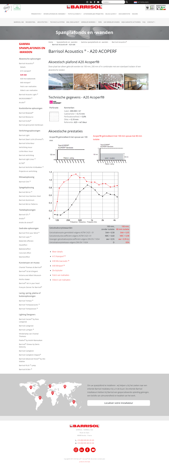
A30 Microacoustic (60, 261)
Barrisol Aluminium (26, 200)
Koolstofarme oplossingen (30, 108)
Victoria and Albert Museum (30, 275)
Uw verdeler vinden (112, 22)
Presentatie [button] (36, 14)
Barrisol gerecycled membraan (31, 125)
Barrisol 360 (19, 22)
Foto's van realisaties (28, 86)
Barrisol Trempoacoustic (29, 305)
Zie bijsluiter (57, 270)
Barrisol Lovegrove (26, 326)
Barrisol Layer (25, 237)
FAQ (143, 22)
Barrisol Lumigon (26, 329)
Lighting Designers (27, 314)
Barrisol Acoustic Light (28, 94)
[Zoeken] (126, 2)
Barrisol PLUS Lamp (27, 365)
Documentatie (124, 14)
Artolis (22, 218)
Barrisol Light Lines (27, 159)
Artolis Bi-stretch (26, 222)
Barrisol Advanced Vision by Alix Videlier (32, 360)
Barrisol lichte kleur (26, 143)
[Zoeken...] (113, 2)
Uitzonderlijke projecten (93, 14)
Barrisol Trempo (26, 301)
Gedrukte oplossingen (29, 228)
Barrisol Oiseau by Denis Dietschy (29, 345)
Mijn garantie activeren (131, 22)
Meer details (57, 251)
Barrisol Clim (25, 181)
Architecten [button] (42, 22)
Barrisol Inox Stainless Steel (30, 196)
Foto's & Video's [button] (74, 14)
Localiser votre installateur (118, 403)
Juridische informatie (84, 461)
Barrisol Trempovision (28, 308)
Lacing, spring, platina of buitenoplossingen (29, 294)
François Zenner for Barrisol (30, 287)
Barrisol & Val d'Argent (28, 271)
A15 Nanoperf (59, 256)
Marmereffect (24, 257)
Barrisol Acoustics (26, 63)
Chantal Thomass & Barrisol (30, 267)
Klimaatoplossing (26, 177)
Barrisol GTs (24, 214)
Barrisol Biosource (26, 117)
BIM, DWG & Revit (72, 22)
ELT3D (22, 163)
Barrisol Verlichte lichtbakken (31, 167)
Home (50, 42)
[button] (142, 2)
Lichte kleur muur (26, 151)
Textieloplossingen (27, 210)
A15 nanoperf (25, 71)
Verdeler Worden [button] (88, 22)
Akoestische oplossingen (30, 58)
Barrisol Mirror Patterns (28, 204)
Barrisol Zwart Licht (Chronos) (31, 139)
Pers (100, 22)
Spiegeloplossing (26, 187)
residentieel (30, 22)
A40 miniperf (25, 82)
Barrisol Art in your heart (29, 283)
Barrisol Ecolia (25, 121)
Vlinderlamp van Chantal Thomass (28, 335)
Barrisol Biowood (26, 113)
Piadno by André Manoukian (30, 340)
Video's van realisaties (29, 90)
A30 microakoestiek (27, 79)
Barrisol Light (24, 135)
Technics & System (57, 22)
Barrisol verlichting (26, 155)
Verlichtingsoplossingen (29, 130)
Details (23, 67)
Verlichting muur (25, 147)
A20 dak (23, 75)
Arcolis (22, 102)
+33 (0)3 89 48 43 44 (85, 443)
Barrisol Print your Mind (29, 233)
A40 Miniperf (58, 265)
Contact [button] (150, 22)
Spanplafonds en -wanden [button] (54, 14)
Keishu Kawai (24, 279)
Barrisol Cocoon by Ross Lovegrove (29, 320)
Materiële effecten (26, 241)
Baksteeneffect (25, 249)
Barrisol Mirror (25, 192)
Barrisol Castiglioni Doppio (30, 355)
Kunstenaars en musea (29, 262)
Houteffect (23, 245)
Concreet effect (25, 253)
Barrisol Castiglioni (26, 351)
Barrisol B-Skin (25, 369)
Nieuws (135, 14)
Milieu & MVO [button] (110, 14)
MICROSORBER (25, 98)
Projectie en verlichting (28, 171)
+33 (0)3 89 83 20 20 (85, 440)
